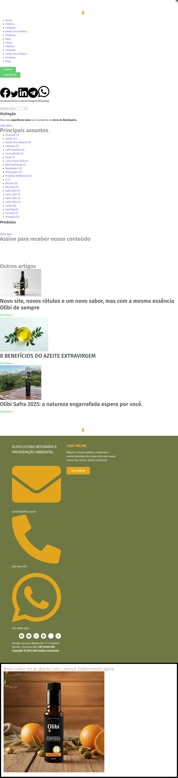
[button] (5, 95)
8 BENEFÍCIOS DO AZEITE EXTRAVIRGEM (48, 356)
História (10, 24)
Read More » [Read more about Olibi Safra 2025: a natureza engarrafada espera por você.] (7, 411)
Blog (8, 38)
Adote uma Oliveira (16, 31)
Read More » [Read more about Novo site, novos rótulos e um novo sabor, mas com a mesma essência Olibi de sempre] (7, 315)
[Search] (26, 108)
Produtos (11, 35)
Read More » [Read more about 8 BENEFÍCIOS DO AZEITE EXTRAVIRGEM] (7, 363)
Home (9, 20)
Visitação (11, 27)
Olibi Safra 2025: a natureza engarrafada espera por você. (71, 404)
